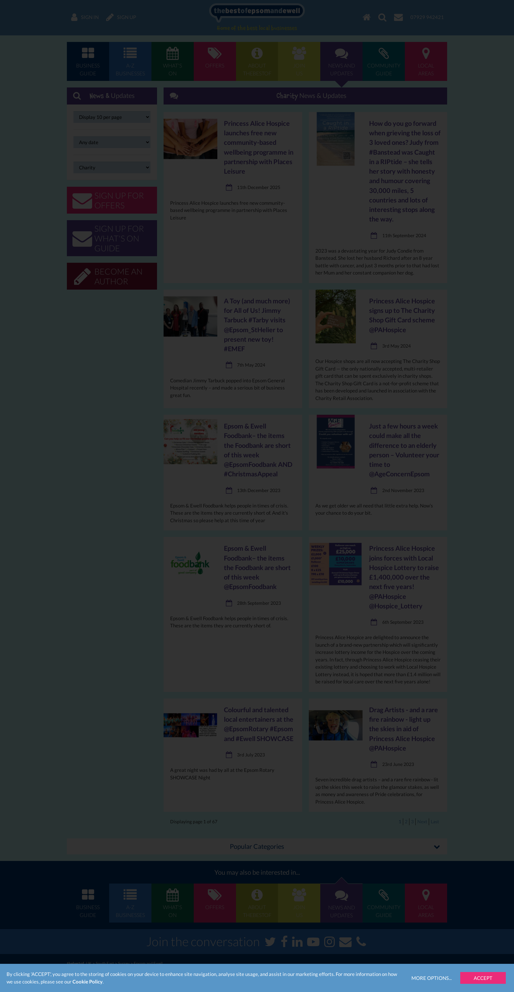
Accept (483, 978)
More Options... (431, 978)
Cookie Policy (87, 981)
